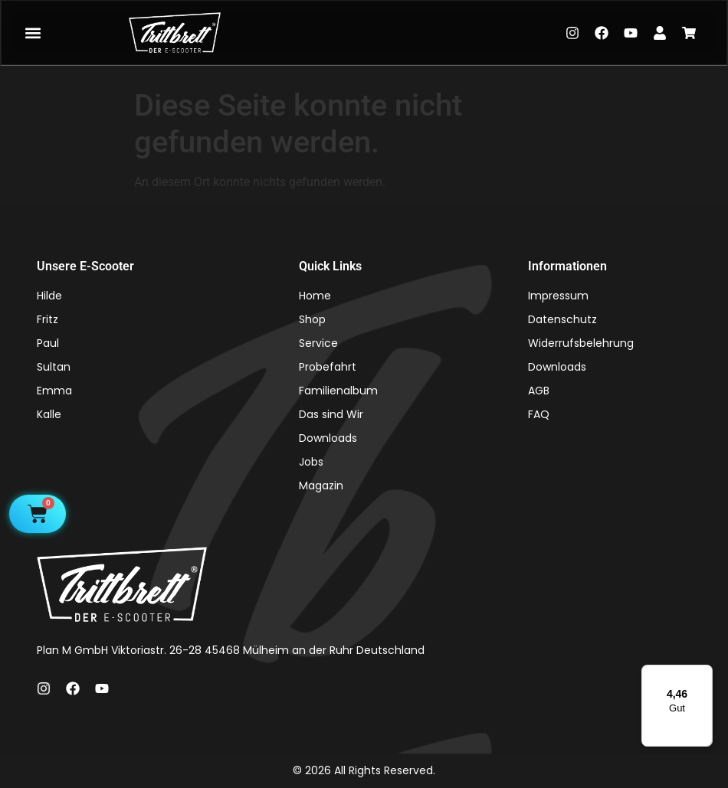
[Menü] (703, 674)
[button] (32, 32)
